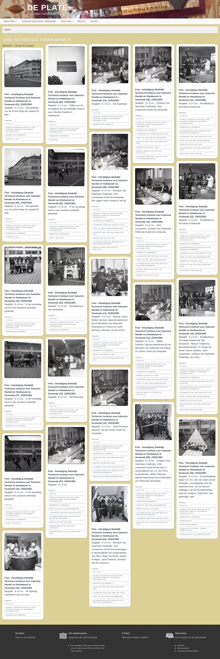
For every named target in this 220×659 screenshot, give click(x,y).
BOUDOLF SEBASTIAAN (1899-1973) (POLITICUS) (62, 527)
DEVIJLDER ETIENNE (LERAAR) (191, 153)
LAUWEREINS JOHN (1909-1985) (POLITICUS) (65, 512)
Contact (94, 21)
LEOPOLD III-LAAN (12, 138)
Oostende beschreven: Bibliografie (39, 21)
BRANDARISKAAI (186, 521)
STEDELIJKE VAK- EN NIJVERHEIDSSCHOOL (195, 534)
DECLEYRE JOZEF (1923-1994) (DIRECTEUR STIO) (64, 532)
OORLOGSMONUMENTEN (189, 524)
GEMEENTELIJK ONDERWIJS (16, 135)
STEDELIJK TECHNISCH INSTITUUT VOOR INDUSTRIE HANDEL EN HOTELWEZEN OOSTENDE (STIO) (20, 129)
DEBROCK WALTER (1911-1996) (60, 522)
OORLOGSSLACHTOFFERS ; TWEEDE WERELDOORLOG (193, 529)
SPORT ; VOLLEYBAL (13, 523)
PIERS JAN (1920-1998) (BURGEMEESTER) (64, 509)
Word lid (81, 21)
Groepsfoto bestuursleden (187, 651)
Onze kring (65, 21)
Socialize (19, 633)
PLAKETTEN (53, 139)
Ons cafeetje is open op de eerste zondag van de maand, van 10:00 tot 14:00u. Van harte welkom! (88, 648)
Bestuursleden (183, 648)
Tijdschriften (9, 21)
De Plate (47, 7)
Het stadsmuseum (78, 633)
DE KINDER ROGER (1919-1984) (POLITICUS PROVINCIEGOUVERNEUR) (65, 517)
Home (7, 29)
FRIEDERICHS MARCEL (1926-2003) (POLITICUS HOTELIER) (197, 382)
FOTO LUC (9, 123)
